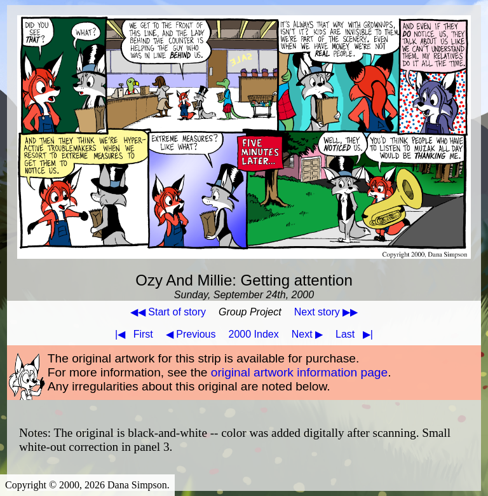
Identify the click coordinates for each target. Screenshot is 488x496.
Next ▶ (307, 334)
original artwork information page (299, 372)
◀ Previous (191, 334)
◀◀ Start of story (168, 312)
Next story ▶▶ (326, 312)
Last (357, 334)
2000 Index (254, 334)
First (131, 334)
